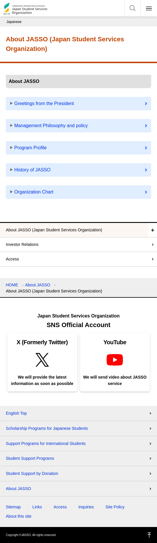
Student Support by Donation (32, 473)
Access (12, 259)
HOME (12, 285)
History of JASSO (32, 169)
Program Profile (30, 147)
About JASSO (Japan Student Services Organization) (54, 230)
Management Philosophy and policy (51, 125)
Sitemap (13, 507)
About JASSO (37, 285)
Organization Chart (33, 191)
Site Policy (114, 507)
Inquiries (86, 507)
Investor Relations (22, 244)
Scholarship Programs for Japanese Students (47, 428)
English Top (16, 413)
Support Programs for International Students (46, 443)
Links (37, 507)
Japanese (14, 22)
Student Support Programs (30, 458)
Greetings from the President (44, 103)
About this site (18, 516)
